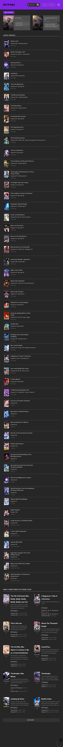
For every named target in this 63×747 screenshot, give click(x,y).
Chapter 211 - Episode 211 (17, 326)
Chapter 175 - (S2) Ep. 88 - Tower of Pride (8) (22, 392)
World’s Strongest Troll (18, 52)
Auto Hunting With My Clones (20, 368)
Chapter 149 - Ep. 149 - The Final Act (20, 54)
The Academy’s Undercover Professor (22, 161)
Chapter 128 (14, 544)
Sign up (52, 4)
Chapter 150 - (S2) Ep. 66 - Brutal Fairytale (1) (22, 283)
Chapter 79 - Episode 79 (17, 228)
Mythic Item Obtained (17, 281)
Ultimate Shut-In (16, 62)
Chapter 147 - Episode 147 (17, 294)
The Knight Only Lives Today (19, 182)
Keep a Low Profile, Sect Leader (20, 563)
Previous (4, 23)
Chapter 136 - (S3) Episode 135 (18, 163)
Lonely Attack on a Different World (21, 520)
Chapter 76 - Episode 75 (17, 185)
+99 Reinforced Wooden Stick (20, 390)
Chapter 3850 (19, 23)
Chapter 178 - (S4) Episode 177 (19, 339)
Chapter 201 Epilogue (16, 688)
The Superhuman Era (17, 127)
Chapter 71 (44, 686)
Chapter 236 (14, 613)
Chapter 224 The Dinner (51, 26)
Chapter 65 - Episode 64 (17, 304)
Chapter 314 (44, 637)
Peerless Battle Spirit (17, 443)
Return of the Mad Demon (19, 236)
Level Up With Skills (16, 542)
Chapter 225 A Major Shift (50, 24)
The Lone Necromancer (18, 138)
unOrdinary (14, 73)
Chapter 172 (44, 710)
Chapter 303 (14, 403)
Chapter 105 (14, 480)
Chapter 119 (14, 413)
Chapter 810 (14, 533)
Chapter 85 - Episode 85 (17, 381)
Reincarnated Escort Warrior (19, 422)
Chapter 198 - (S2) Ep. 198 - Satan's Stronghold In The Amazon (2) (28, 140)
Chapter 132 (14, 424)
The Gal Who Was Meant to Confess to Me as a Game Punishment (20, 650)
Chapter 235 (14, 615)
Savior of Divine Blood (17, 215)
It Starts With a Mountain (18, 531)
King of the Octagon (17, 291)
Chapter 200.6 (15, 691)
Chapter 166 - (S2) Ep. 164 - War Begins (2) (22, 249)
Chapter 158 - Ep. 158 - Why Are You (20, 371)
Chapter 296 (14, 523)
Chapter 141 (14, 458)
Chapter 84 (14, 469)
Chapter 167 (14, 636)
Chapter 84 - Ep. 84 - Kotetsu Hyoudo (21, 217)
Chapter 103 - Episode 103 (17, 272)
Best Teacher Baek (16, 345)
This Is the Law (16, 623)
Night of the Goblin (16, 270)
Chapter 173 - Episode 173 (17, 238)
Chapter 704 (14, 446)
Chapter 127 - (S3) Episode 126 (19, 176)
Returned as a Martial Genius (20, 411)
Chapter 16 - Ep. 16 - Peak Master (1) (20, 358)
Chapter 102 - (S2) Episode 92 (18, 108)
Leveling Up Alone (17, 699)
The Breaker (46, 674)
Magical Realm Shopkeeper (19, 499)
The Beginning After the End (50, 18)
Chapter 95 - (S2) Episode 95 (18, 206)
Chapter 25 (14, 666)
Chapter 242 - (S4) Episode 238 (19, 97)
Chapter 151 (44, 660)
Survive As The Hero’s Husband (20, 401)
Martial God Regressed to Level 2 (21, 477)
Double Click (14, 324)
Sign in (45, 4)
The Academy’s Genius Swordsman (21, 193)
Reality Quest (46, 699)
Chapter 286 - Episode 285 (18, 261)
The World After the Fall (18, 116)
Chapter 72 (44, 685)
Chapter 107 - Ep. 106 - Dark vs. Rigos (20, 317)
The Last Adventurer (17, 150)
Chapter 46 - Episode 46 (17, 65)
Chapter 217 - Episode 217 (17, 86)
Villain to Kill (14, 41)
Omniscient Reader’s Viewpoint (20, 259)
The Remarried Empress (18, 95)
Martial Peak (18, 18)
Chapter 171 (44, 712)
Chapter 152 (44, 658)
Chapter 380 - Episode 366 (18, 75)
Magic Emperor (15, 510)
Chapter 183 (14, 435)
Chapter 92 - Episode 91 (17, 152)
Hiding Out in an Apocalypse (19, 302)
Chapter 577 (14, 566)
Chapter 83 (14, 492)
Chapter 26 (14, 664)
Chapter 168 (14, 634)
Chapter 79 (14, 501)
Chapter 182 (14, 710)
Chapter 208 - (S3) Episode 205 (19, 43)
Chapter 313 (44, 639)
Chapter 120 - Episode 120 (17, 195)
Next (58, 23)
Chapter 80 (14, 578)
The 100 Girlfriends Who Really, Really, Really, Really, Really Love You (20, 599)
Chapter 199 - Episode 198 (17, 118)
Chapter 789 (14, 512)
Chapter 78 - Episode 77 (17, 129)
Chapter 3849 (19, 25)
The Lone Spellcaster (17, 84)
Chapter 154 (14, 557)
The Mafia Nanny (16, 105)
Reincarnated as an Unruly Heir (20, 247)
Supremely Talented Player (19, 204)
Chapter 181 (14, 712)
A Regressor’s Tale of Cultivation (21, 356)
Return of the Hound (17, 225)
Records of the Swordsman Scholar (21, 433)
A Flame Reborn (15, 379)
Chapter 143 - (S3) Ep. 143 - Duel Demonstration (23, 347)
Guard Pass (45, 647)
